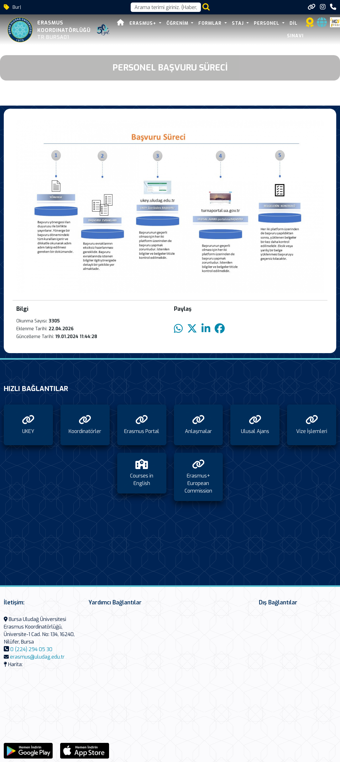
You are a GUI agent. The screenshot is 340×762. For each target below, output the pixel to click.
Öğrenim (178, 23)
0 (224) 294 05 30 (31, 649)
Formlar (210, 23)
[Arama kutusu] (166, 7)
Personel (267, 23)
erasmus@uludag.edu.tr (37, 657)
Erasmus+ (143, 23)
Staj (238, 23)
